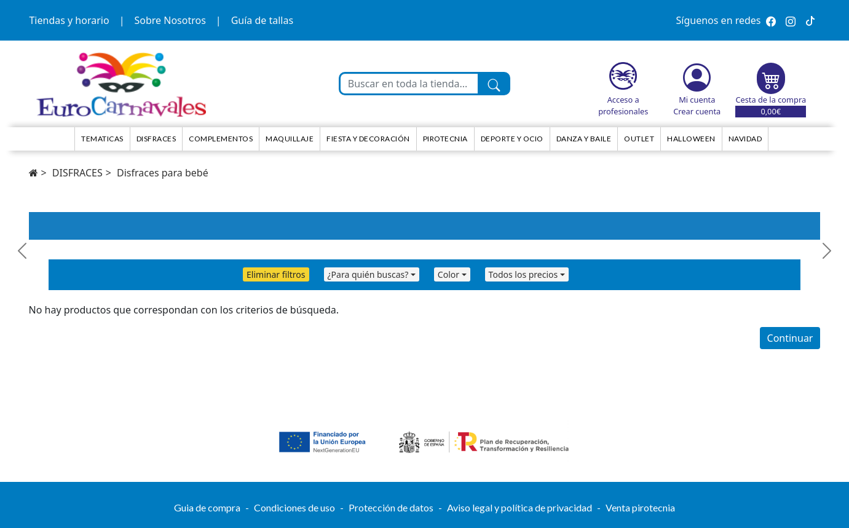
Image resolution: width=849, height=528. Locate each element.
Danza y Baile (584, 138)
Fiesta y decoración (368, 138)
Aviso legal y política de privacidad (519, 507)
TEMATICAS (102, 138)
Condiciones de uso (294, 507)
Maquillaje (290, 138)
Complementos (221, 138)
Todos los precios (523, 274)
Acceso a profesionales (623, 105)
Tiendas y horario (69, 20)
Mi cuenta (697, 99)
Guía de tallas (262, 20)
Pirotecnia (445, 138)
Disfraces (156, 138)
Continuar (790, 338)
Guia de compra (207, 507)
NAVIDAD (745, 138)
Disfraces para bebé (162, 172)
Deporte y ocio (512, 138)
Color (448, 274)
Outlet (639, 138)
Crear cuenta (697, 111)
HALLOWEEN (691, 138)
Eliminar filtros (276, 274)
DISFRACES (77, 172)
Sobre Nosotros (169, 20)
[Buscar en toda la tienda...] (409, 83)
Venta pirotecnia (640, 507)
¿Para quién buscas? (368, 274)
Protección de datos (391, 507)
